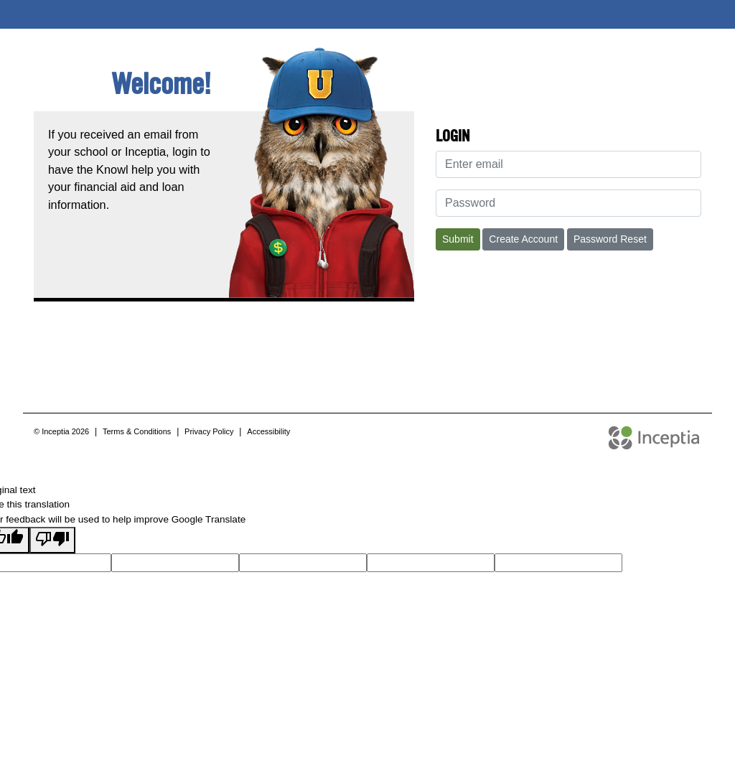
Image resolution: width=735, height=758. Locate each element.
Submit (458, 239)
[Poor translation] (52, 540)
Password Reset (610, 239)
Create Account (523, 239)
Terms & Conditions (137, 431)
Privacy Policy (208, 431)
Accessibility (268, 431)
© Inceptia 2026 (61, 431)
